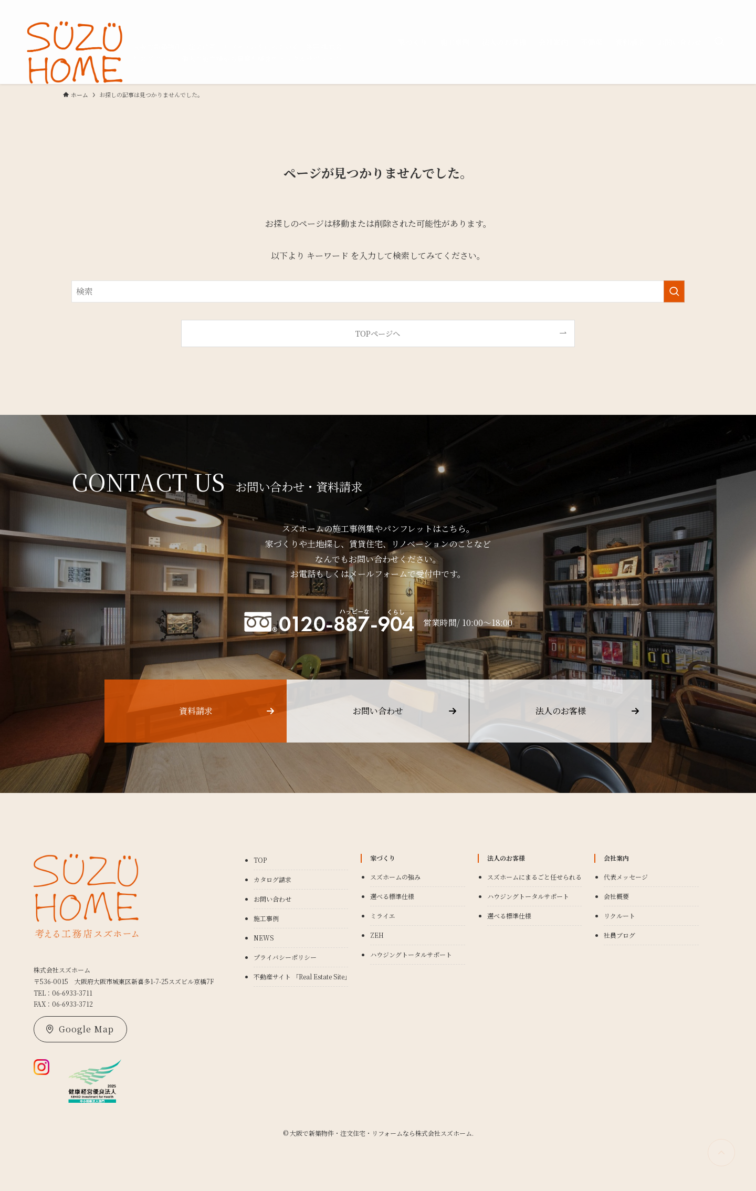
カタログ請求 (272, 879)
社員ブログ (619, 935)
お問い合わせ (272, 898)
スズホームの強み (395, 876)
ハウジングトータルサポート (411, 954)
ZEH (377, 935)
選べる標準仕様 (392, 896)
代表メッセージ (626, 876)
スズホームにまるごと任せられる (534, 876)
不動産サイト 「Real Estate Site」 (302, 976)
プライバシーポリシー (285, 957)
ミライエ (382, 915)
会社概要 (616, 896)
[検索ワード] (378, 291)
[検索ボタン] (719, 42)
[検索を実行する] (674, 291)
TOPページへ (377, 333)
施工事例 (266, 918)
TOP (260, 859)
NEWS (264, 937)
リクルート (619, 915)
